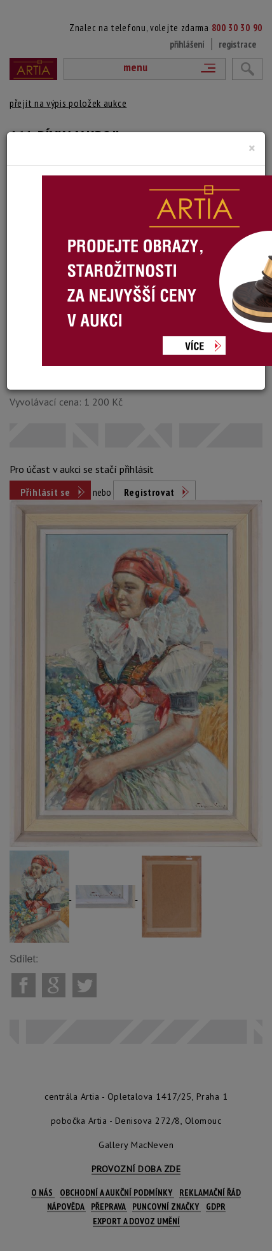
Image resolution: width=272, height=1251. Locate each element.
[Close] (251, 148)
